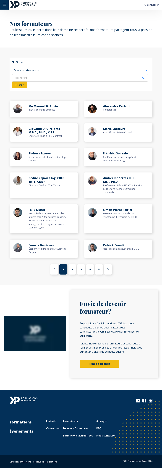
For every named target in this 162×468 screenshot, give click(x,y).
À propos (101, 421)
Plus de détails (99, 364)
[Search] (75, 77)
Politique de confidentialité (45, 461)
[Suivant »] (108, 269)
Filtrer (19, 85)
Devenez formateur (75, 428)
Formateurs (70, 421)
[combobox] (81, 70)
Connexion (151, 4)
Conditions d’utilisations (20, 461)
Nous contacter (106, 435)
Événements (21, 431)
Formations (21, 422)
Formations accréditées (78, 435)
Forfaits (51, 421)
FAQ (98, 428)
